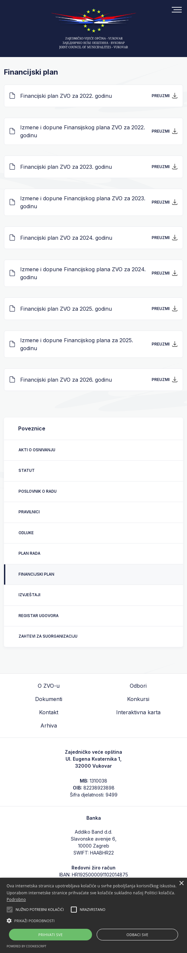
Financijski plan (36, 574)
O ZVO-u (49, 685)
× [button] (181, 883)
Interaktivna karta (138, 712)
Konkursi (138, 699)
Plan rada (29, 553)
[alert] (93, 915)
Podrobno (16, 899)
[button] (93, 920)
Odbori (138, 685)
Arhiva (48, 725)
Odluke (26, 533)
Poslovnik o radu (38, 491)
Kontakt (48, 712)
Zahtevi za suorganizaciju (48, 636)
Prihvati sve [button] (50, 934)
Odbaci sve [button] (137, 934)
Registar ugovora (39, 615)
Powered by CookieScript (26, 946)
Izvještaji (29, 595)
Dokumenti (48, 699)
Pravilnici (29, 512)
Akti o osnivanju (37, 450)
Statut (27, 470)
